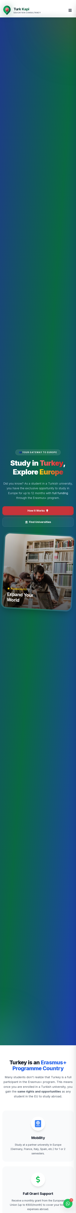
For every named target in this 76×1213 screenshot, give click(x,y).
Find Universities (38, 522)
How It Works (38, 510)
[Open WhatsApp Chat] (67, 1204)
